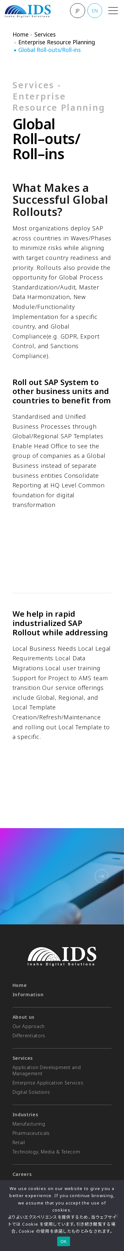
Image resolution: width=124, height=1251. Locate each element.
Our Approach (29, 1026)
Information (28, 994)
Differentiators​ (29, 1036)
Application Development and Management (47, 1070)
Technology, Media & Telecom (46, 1152)
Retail (19, 1142)
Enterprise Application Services (48, 1083)
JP (78, 10)
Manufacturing (29, 1124)
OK (63, 1241)
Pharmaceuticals (31, 1133)
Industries (25, 1114)
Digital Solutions (31, 1092)
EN (95, 10)
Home (21, 34)
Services (45, 34)
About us (24, 1017)
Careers (22, 1174)
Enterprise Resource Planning (56, 42)
